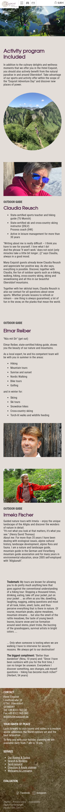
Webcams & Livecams (20, 770)
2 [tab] (34, 31)
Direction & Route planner (22, 767)
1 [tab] (31, 31)
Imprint (6, 801)
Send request (15, 764)
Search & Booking (17, 761)
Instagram (39, 792)
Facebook (23, 792)
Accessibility (34, 801)
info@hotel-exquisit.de (16, 716)
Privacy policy (19, 801)
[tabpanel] (32, 21)
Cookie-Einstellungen (13, 804)
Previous (6, 21)
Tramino (20, 807)
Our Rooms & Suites (19, 757)
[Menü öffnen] (9, 4)
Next (59, 21)
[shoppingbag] (59, 3)
